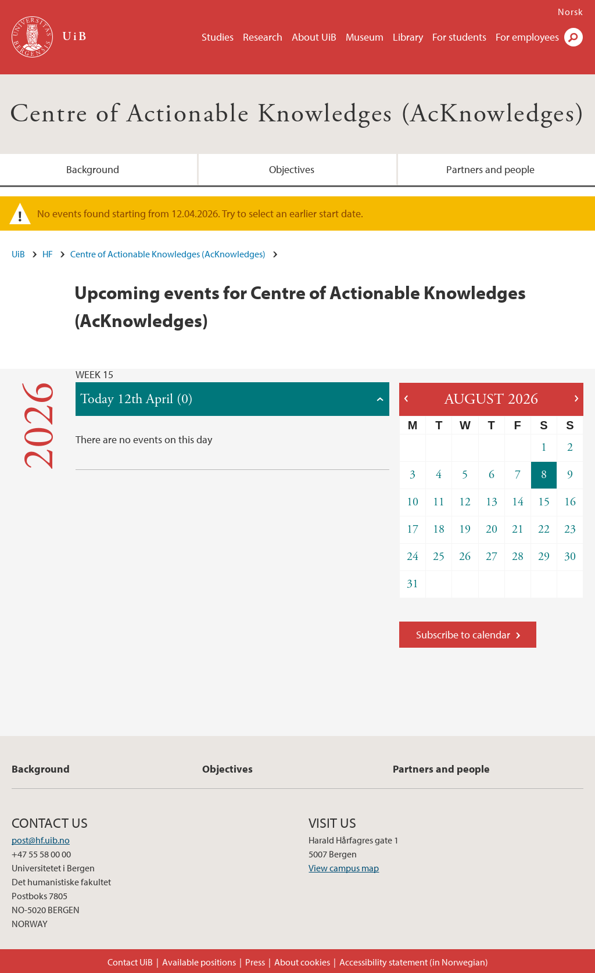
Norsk (570, 11)
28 (518, 557)
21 (518, 529)
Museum (364, 37)
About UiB (314, 37)
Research (262, 37)
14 (518, 502)
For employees (527, 37)
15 (544, 502)
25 (439, 557)
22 (544, 529)
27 (491, 557)
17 (412, 529)
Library (408, 37)
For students (459, 37)
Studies (218, 37)
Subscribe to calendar (463, 634)
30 (570, 557)
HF (47, 254)
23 (570, 529)
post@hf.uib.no (41, 840)
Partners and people (490, 169)
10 (412, 502)
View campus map (344, 868)
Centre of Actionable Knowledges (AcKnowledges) (297, 114)
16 (570, 502)
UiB (18, 254)
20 (491, 529)
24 (412, 557)
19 (465, 529)
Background (92, 169)
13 (491, 502)
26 (465, 557)
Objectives (291, 169)
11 (439, 502)
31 (412, 584)
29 (544, 557)
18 (439, 529)
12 (465, 502)
